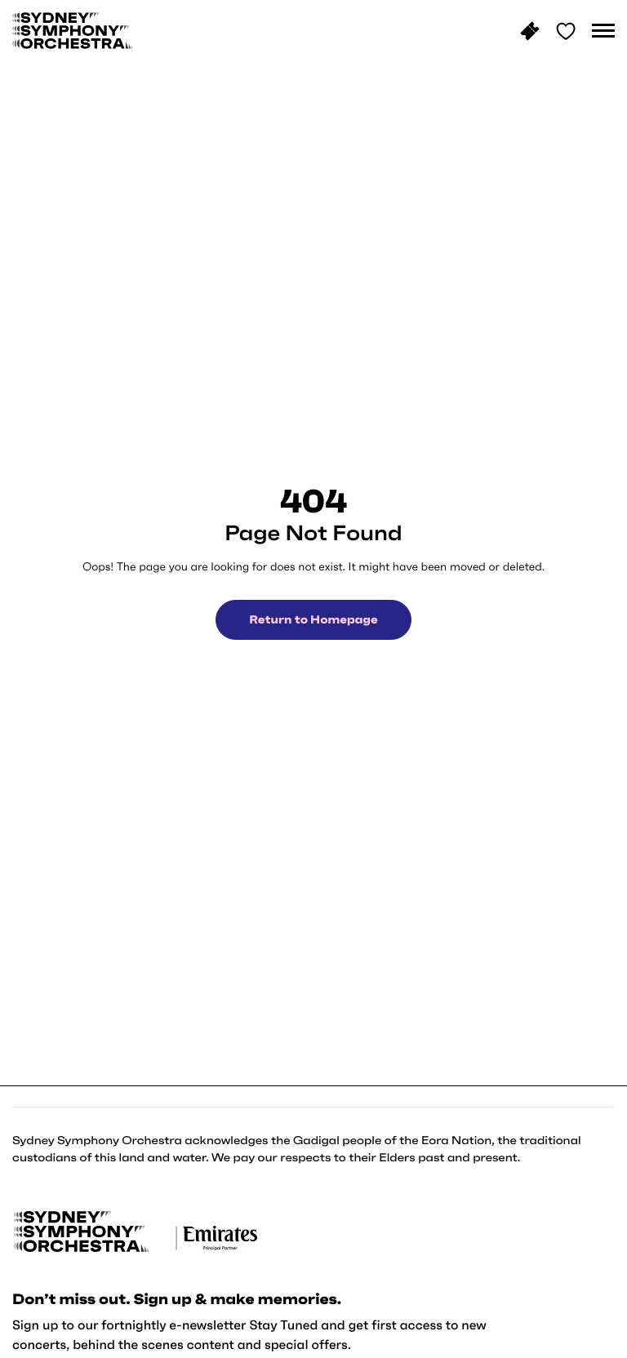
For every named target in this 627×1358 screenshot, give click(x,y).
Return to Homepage (313, 619)
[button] (603, 31)
